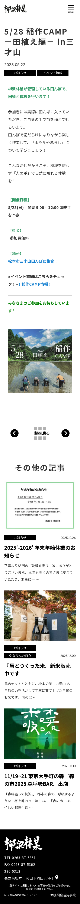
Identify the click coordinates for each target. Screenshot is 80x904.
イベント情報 (52, 73)
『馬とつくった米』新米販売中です (37, 669)
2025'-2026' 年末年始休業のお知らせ (40, 551)
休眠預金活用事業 (63, 895)
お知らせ (20, 73)
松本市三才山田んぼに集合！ (33, 261)
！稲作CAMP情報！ (35, 284)
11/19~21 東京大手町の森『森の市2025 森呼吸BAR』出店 (39, 779)
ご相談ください (43, 889)
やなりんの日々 (20, 655)
